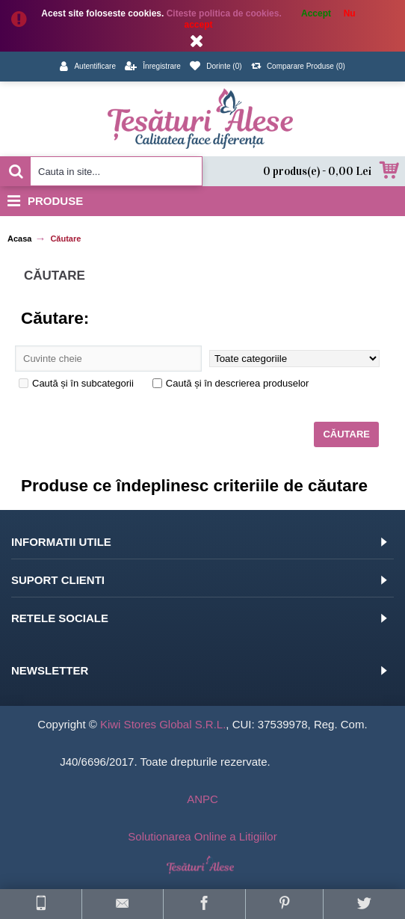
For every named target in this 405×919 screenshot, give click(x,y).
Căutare (65, 238)
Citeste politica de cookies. (225, 13)
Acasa (19, 238)
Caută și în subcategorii (76, 383)
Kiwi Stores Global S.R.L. (163, 724)
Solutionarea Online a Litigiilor (202, 836)
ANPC (202, 799)
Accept (316, 13)
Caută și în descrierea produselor (230, 383)
